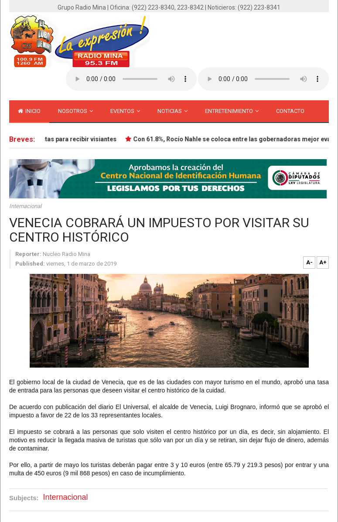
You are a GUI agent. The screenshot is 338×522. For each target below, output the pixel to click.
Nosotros (75, 111)
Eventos (125, 111)
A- (309, 262)
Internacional (25, 206)
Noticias (172, 111)
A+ (323, 262)
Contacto (290, 111)
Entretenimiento (232, 111)
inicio (29, 111)
